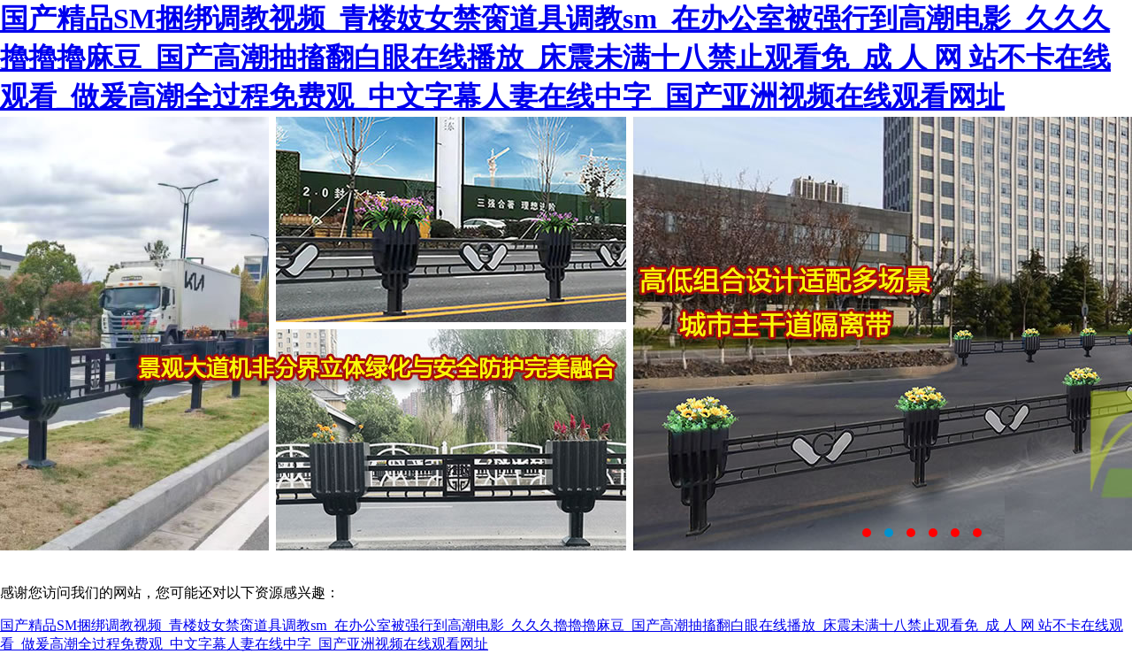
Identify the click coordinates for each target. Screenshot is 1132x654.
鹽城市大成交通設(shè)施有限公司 (566, 333)
